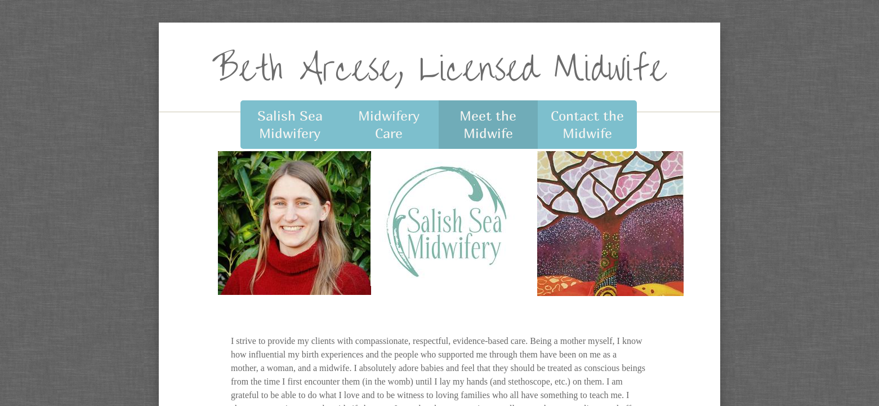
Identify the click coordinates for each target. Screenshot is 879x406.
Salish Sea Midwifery (290, 124)
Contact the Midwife (587, 124)
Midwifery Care (389, 124)
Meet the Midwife (487, 124)
